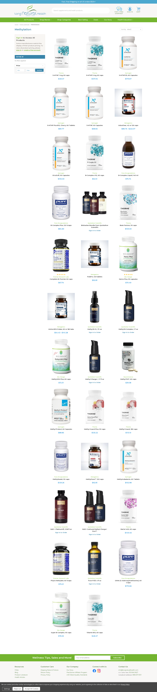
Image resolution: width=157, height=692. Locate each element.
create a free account (32, 50)
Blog (16, 672)
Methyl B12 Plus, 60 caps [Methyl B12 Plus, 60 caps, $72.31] (61, 379)
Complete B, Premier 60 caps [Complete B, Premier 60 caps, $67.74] (61, 279)
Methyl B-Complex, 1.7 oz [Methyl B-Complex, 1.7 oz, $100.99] (128, 329)
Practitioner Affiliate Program (77, 672)
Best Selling (83, 20)
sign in (18, 50)
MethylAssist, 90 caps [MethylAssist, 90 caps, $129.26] (61, 479)
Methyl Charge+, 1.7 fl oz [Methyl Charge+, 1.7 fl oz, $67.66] (94, 379)
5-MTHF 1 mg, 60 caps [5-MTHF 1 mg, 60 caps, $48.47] (61, 75)
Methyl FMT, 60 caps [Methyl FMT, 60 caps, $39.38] (128, 379)
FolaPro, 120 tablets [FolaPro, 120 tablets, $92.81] (94, 277)
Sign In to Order (95, 230)
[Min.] (20, 70)
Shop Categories (64, 20)
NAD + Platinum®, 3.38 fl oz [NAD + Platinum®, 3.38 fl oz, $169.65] (61, 529)
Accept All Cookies (31, 689)
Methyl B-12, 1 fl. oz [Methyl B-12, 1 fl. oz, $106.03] (95, 329)
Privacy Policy (45, 675)
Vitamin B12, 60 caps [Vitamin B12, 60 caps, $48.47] (95, 633)
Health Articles (20, 677)
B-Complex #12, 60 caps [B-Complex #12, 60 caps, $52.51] (94, 175)
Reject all (17, 689)
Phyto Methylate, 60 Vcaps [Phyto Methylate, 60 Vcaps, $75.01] (61, 581)
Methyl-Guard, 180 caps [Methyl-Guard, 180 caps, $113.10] (128, 429)
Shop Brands (45, 20)
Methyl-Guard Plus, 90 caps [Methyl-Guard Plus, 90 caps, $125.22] (94, 429)
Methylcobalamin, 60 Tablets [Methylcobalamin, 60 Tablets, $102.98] (128, 479)
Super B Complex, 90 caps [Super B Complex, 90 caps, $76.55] (61, 633)
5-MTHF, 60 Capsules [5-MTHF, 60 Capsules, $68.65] (95, 125)
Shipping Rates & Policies (49, 670)
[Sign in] (130, 10)
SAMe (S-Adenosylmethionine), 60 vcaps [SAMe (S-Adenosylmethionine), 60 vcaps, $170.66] (128, 582)
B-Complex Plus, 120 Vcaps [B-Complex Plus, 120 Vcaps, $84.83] (61, 225)
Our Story (108, 20)
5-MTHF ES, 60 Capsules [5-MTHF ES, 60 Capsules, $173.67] (128, 75)
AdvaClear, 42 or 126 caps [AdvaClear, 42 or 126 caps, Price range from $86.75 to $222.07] (128, 125)
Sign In (19, 38)
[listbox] (134, 29)
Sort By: (123, 29)
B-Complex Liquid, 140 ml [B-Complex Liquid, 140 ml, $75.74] (128, 175)
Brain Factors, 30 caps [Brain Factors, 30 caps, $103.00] (128, 225)
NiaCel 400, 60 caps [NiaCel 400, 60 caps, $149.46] (128, 529)
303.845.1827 (133, 672)
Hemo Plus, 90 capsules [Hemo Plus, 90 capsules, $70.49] (128, 279)
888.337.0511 (137, 675)
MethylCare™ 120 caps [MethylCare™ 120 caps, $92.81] (95, 479)
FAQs (17, 670)
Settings (7, 689)
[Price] (30, 65)
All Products (29, 20)
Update (39, 70)
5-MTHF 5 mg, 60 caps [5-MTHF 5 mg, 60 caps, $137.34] (94, 75)
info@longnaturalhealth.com (128, 670)
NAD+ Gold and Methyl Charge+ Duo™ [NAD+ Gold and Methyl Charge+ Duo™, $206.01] (94, 530)
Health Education (125, 20)
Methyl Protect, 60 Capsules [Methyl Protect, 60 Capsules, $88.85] (61, 429)
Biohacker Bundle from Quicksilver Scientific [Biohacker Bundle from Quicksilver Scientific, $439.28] (94, 226)
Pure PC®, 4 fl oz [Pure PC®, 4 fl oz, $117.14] (94, 581)
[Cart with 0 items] (138, 10)
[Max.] (30, 70)
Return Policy (45, 672)
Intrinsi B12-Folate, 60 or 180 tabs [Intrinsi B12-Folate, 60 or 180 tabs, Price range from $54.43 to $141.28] (61, 329)
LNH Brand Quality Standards (77, 675)
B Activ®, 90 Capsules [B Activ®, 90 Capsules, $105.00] (61, 175)
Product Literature (21, 675)
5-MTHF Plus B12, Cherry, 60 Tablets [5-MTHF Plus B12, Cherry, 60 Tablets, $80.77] (61, 125)
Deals (96, 20)
